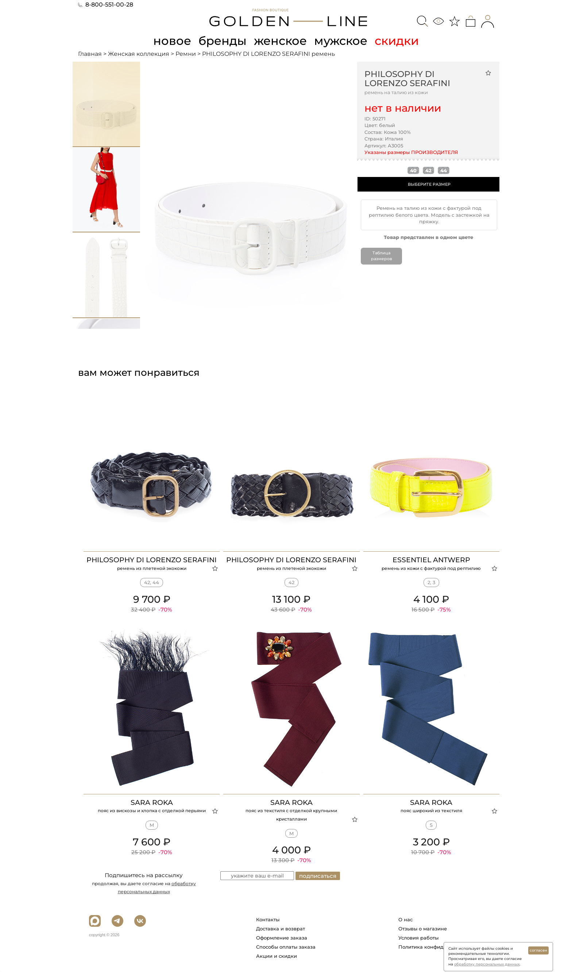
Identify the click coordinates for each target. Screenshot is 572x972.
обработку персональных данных (486, 964)
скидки (397, 41)
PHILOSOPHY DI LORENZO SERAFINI (407, 78)
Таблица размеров (381, 255)
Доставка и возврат (280, 929)
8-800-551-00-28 (105, 4)
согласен (538, 950)
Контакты (267, 919)
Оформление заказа (281, 938)
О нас (405, 919)
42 (428, 170)
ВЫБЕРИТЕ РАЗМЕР (429, 184)
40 (413, 170)
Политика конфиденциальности (438, 947)
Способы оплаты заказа (286, 947)
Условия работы (418, 938)
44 (443, 170)
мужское (340, 41)
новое (172, 41)
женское (280, 41)
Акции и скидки (276, 956)
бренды (222, 41)
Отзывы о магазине (422, 929)
